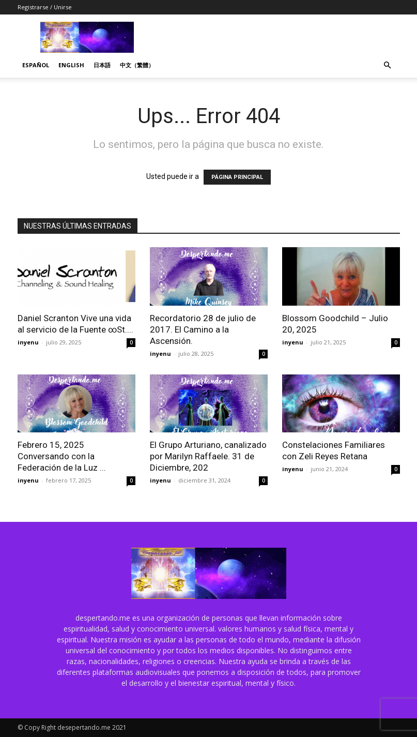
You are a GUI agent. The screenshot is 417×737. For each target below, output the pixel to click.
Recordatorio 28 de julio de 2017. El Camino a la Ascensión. (203, 329)
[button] (387, 65)
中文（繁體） (137, 65)
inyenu (28, 342)
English (71, 65)
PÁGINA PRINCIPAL (237, 177)
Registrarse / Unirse (45, 7)
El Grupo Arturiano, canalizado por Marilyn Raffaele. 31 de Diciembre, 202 (208, 456)
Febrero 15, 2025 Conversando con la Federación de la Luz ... (62, 456)
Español (35, 65)
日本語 (102, 65)
